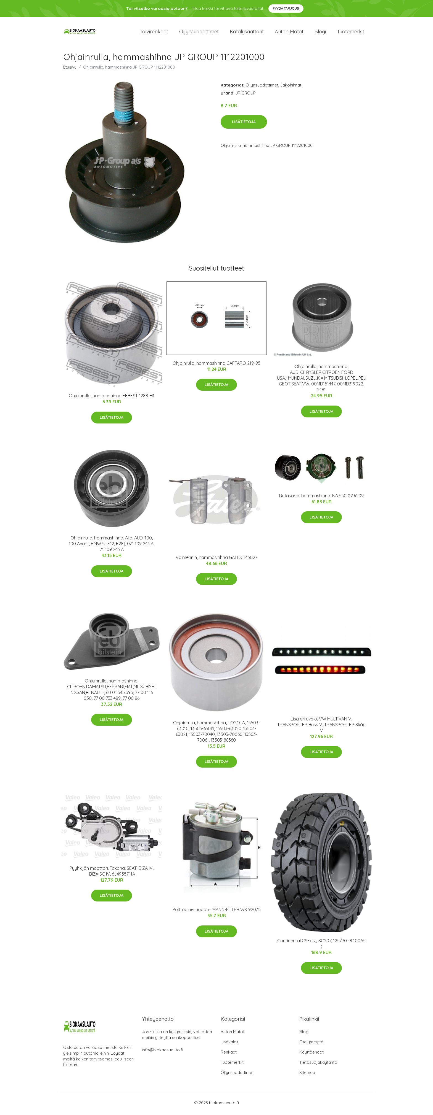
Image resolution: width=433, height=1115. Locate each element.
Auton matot (289, 33)
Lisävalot (229, 1044)
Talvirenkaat (154, 33)
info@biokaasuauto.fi (162, 1052)
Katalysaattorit (247, 33)
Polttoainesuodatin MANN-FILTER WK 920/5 (217, 912)
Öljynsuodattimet (199, 33)
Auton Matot (232, 1034)
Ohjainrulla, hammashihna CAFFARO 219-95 (216, 366)
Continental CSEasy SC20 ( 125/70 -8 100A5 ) (321, 946)
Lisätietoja (244, 124)
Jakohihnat (290, 87)
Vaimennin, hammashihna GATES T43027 (216, 560)
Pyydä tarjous (286, 8)
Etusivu (69, 69)
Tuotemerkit (350, 33)
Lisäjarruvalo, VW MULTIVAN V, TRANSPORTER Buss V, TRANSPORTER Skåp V (321, 727)
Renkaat (229, 1054)
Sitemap (307, 1075)
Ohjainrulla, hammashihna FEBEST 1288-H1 (111, 398)
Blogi (320, 33)
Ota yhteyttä (311, 1044)
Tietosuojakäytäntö (318, 1065)
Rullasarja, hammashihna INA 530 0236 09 (321, 498)
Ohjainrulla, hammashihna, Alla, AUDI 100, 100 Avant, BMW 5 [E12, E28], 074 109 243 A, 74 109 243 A (111, 546)
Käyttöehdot (311, 1054)
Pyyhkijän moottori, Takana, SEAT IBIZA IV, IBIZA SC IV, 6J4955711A (112, 873)
